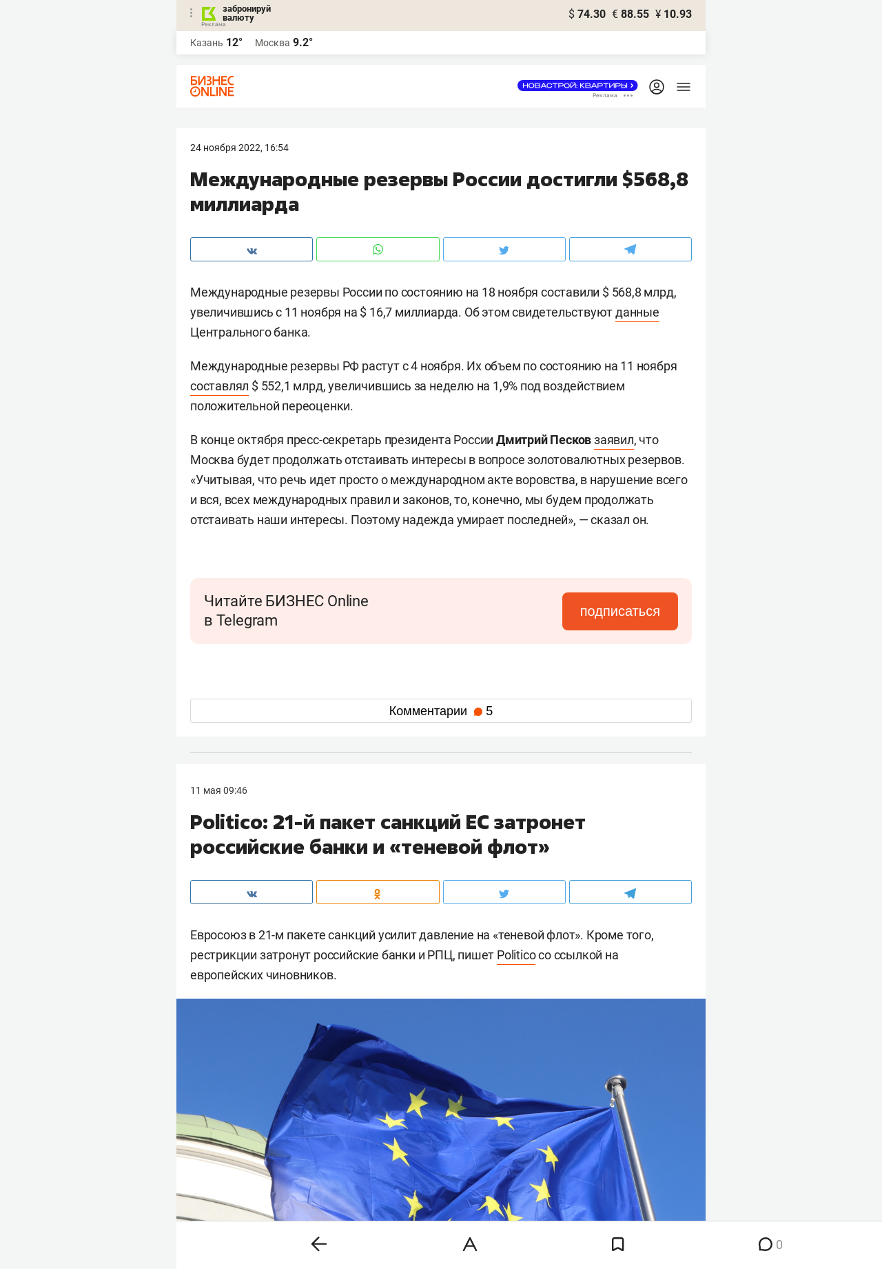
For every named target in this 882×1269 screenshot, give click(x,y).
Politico (516, 955)
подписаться (620, 611)
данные (637, 312)
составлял (219, 386)
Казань (206, 42)
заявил (614, 439)
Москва (272, 42)
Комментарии (441, 711)
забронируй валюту (247, 13)
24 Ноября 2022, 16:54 (239, 147)
